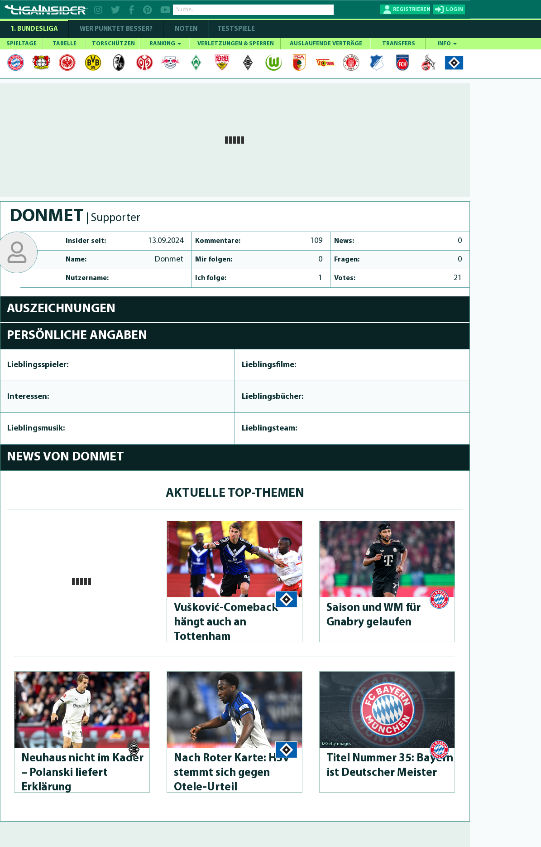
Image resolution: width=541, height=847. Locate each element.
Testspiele (235, 29)
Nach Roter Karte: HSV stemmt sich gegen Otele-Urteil (232, 773)
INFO (447, 44)
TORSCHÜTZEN (113, 44)
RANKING (165, 44)
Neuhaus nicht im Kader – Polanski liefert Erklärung (82, 773)
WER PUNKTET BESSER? (116, 29)
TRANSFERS (398, 44)
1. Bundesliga (34, 29)
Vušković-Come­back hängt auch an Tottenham (226, 622)
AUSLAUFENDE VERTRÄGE (326, 44)
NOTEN (186, 29)
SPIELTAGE (21, 44)
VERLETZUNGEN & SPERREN (235, 44)
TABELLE (65, 44)
